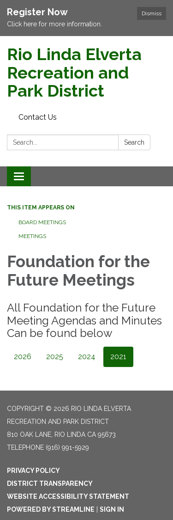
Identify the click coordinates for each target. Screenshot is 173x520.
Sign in (112, 509)
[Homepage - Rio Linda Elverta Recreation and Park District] (86, 72)
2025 (54, 356)
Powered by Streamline (51, 509)
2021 (118, 356)
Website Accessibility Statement (68, 496)
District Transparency (50, 483)
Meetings (32, 236)
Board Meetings (42, 222)
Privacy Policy (33, 470)
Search (134, 142)
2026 (22, 356)
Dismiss (151, 13)
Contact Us (37, 117)
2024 (86, 356)
